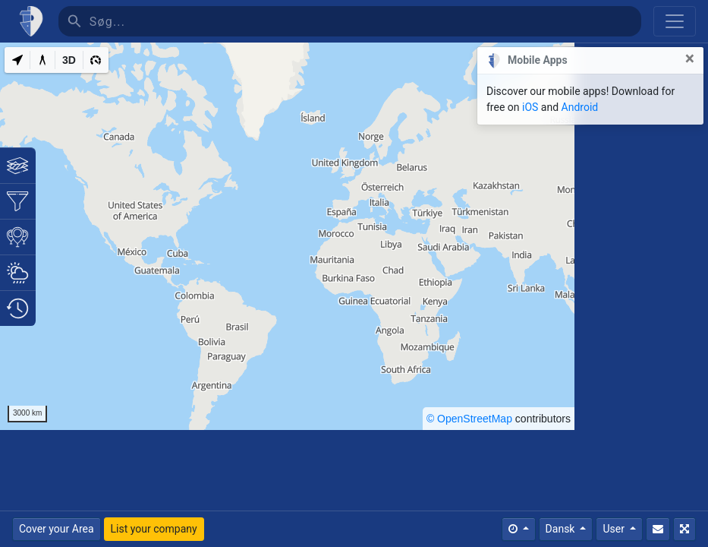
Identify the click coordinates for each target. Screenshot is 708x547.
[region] (287, 236)
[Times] (519, 529)
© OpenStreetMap (469, 419)
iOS (530, 107)
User (615, 529)
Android (580, 107)
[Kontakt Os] (658, 529)
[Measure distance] (42, 60)
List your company (154, 529)
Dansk (561, 529)
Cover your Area (56, 529)
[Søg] (365, 21)
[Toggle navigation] (674, 21)
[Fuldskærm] (684, 529)
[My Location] (17, 60)
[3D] (69, 60)
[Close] (689, 59)
